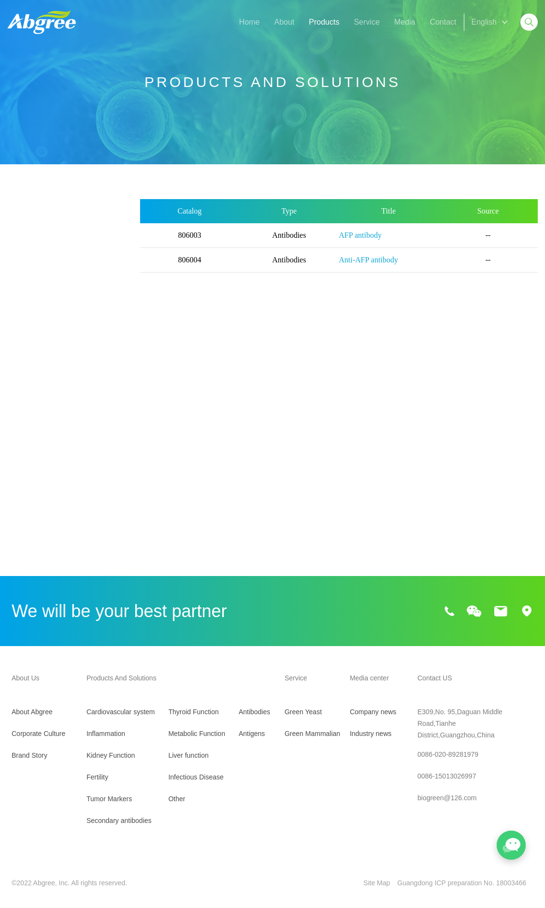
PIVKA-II (88, 361)
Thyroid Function (36, 457)
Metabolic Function (39, 482)
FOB (82, 396)
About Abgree (32, 712)
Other (17, 556)
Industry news (372, 733)
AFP (16, 361)
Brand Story (29, 755)
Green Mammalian (305, 733)
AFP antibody (360, 243)
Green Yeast (296, 712)
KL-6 (17, 379)
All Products (27, 215)
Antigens (240, 733)
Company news (375, 712)
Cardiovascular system (46, 240)
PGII (16, 396)
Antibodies (242, 712)
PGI (81, 379)
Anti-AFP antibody (368, 267)
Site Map (379, 883)
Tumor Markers (33, 338)
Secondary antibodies (44, 433)
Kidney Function (35, 289)
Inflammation (29, 264)
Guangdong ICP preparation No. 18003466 (468, 883)
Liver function (30, 507)
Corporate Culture (38, 733)
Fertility (19, 314)
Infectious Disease (39, 531)
